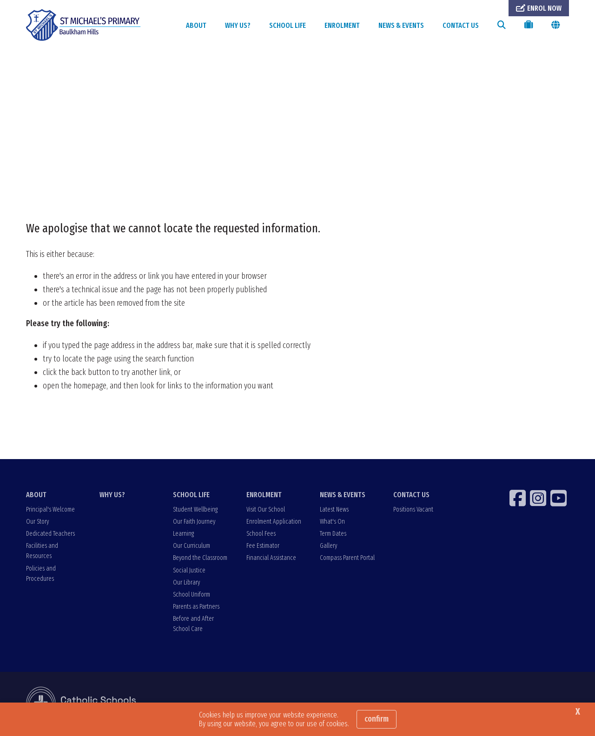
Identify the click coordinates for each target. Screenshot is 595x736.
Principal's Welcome (50, 509)
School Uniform (191, 594)
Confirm (376, 719)
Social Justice (189, 570)
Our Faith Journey (194, 522)
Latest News (334, 509)
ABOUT (196, 25)
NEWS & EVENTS (401, 25)
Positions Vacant (413, 509)
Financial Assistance (271, 558)
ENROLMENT (342, 25)
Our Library (186, 582)
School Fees (261, 534)
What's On (332, 522)
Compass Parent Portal (347, 558)
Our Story (37, 522)
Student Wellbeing (195, 509)
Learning (183, 534)
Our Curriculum (191, 546)
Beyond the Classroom (200, 558)
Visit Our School (265, 509)
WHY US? (238, 25)
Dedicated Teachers (50, 534)
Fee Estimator (262, 546)
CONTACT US (461, 25)
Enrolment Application (273, 522)
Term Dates (333, 534)
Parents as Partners (196, 607)
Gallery (328, 546)
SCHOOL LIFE (287, 25)
